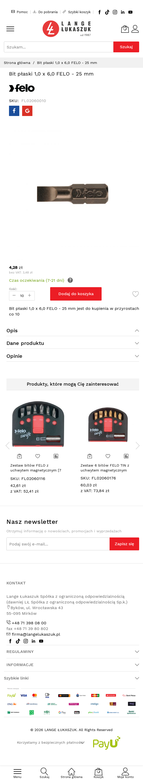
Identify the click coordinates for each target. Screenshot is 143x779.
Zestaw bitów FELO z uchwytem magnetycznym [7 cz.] (35, 470)
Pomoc (19, 12)
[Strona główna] (71, 768)
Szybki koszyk (77, 12)
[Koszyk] (125, 28)
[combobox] (58, 47)
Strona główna (17, 63)
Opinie (14, 356)
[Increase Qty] (29, 296)
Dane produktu (25, 343)
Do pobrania (45, 12)
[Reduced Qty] (14, 296)
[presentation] (8, 445)
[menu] (10, 29)
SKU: (15, 478)
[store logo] (66, 29)
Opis (12, 330)
